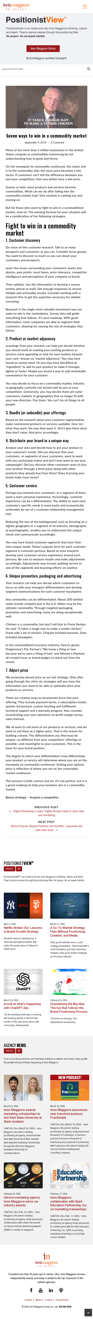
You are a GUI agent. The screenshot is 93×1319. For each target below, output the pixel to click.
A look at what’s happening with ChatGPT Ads (22, 1006)
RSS (19, 869)
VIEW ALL (9, 869)
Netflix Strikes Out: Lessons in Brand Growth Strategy (23, 930)
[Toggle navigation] (85, 6)
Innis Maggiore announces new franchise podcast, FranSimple (69, 1114)
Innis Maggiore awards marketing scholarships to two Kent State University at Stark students (23, 1115)
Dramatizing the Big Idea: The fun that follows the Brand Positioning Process (69, 1008)
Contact (48, 1299)
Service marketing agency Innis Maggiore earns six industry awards (22, 1201)
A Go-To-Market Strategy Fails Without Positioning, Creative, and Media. (68, 932)
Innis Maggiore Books (43, 48)
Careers (28, 1299)
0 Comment (57, 142)
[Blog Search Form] (43, 68)
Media (38, 1299)
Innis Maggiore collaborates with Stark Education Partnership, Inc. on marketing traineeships (68, 1203)
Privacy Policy (62, 1299)
